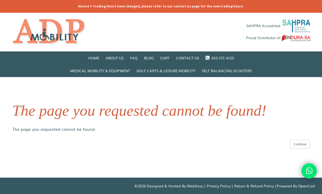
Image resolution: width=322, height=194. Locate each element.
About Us (115, 57)
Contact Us (187, 57)
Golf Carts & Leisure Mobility (165, 70)
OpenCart (306, 185)
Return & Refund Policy (254, 185)
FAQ (134, 57)
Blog (149, 57)
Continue (300, 144)
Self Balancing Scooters (227, 70)
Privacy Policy (218, 185)
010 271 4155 (220, 57)
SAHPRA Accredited (278, 25)
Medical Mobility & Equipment (100, 70)
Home (93, 57)
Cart (165, 57)
